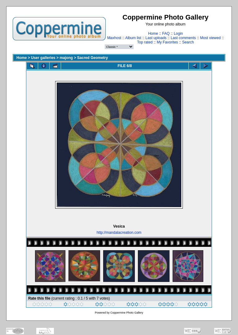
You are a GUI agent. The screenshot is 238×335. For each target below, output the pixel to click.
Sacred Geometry (92, 58)
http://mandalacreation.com (119, 232)
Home (153, 33)
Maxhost (114, 38)
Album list (133, 38)
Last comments (183, 38)
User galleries (43, 58)
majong (66, 58)
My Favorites (167, 42)
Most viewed (210, 38)
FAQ (166, 33)
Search (188, 42)
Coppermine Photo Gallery (126, 312)
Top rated (144, 42)
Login (178, 33)
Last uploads (155, 38)
